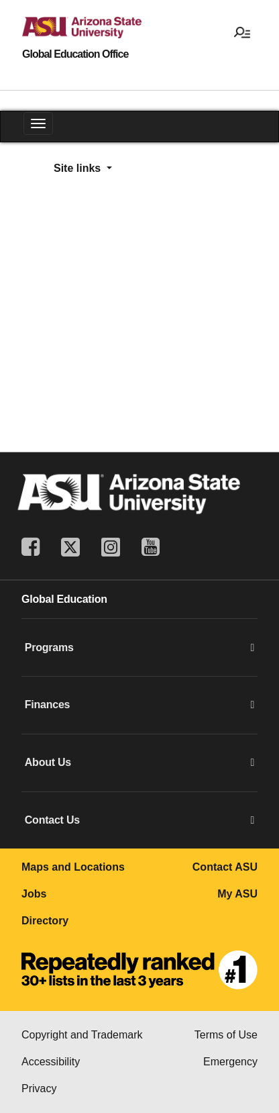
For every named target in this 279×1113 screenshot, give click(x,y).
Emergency (230, 1061)
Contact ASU (225, 867)
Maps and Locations (73, 867)
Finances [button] (139, 705)
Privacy (38, 1088)
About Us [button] (139, 763)
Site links (79, 168)
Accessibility (50, 1061)
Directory (44, 920)
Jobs (33, 894)
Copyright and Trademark (82, 1035)
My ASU (237, 894)
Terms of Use (226, 1035)
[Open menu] (242, 31)
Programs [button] (139, 648)
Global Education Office (75, 54)
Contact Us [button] (139, 820)
